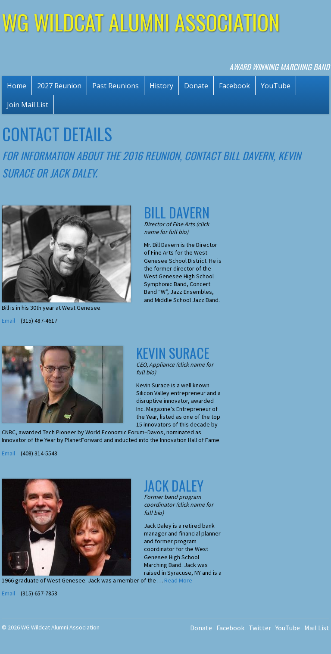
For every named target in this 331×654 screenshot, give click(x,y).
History (161, 85)
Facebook (234, 85)
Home (16, 85)
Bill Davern (176, 212)
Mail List (316, 627)
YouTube (275, 85)
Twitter (260, 627)
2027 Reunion (59, 85)
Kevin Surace (172, 353)
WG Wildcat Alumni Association (141, 21)
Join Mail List (27, 104)
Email (9, 320)
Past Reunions (115, 85)
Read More (178, 580)
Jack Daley (173, 485)
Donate (196, 85)
